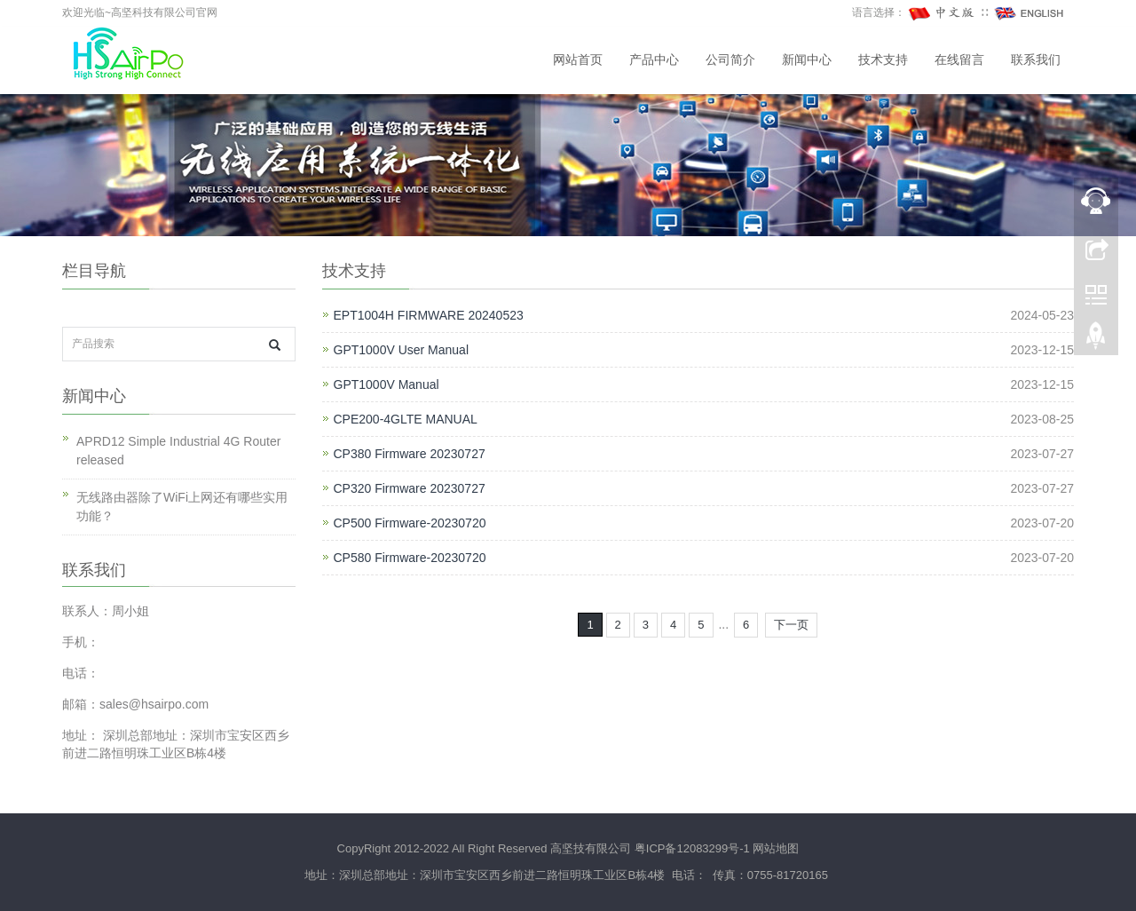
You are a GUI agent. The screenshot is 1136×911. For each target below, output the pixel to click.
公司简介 (730, 60)
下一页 (791, 624)
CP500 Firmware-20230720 (410, 523)
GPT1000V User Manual (401, 350)
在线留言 (959, 60)
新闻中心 (807, 60)
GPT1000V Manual (386, 384)
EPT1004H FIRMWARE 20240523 (429, 315)
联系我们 (1036, 60)
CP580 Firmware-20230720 (410, 558)
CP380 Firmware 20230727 (409, 454)
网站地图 (776, 848)
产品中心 (654, 60)
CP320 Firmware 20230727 (409, 488)
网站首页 (578, 60)
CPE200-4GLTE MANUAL (405, 419)
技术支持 (883, 60)
